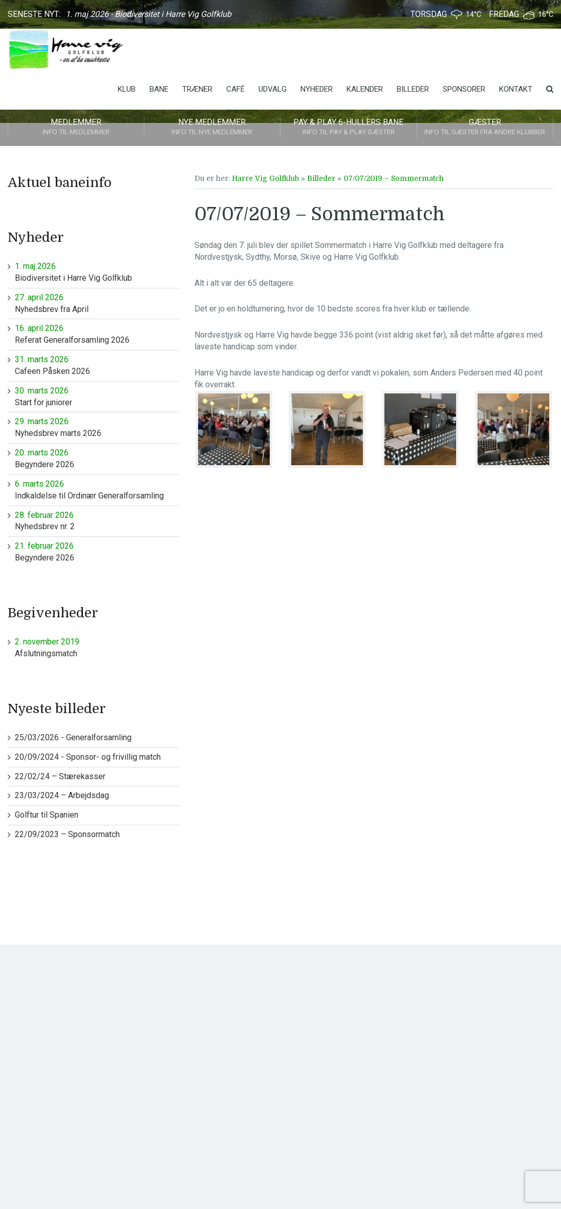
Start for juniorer (97, 396)
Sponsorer (464, 89)
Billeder (413, 89)
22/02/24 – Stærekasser (60, 776)
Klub (127, 89)
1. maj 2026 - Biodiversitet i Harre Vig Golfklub (148, 14)
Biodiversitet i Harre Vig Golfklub (97, 272)
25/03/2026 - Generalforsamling (73, 737)
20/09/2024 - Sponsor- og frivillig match (88, 757)
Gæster (485, 127)
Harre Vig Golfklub (265, 178)
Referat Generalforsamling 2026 (97, 334)
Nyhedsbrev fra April (97, 303)
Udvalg (272, 89)
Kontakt (515, 89)
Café (235, 89)
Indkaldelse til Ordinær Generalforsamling (97, 489)
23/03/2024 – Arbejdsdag (62, 795)
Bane (158, 89)
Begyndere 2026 (97, 458)
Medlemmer (76, 127)
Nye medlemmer (212, 127)
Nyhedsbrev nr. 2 (97, 521)
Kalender (365, 89)
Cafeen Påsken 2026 (97, 365)
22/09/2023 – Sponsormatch (67, 834)
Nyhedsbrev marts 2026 (97, 427)
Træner (197, 89)
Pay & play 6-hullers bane (348, 127)
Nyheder (316, 89)
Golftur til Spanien (46, 815)
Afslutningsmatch (97, 647)
